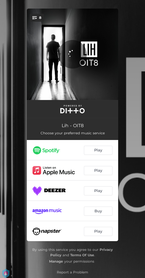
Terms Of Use (82, 255)
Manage (56, 261)
